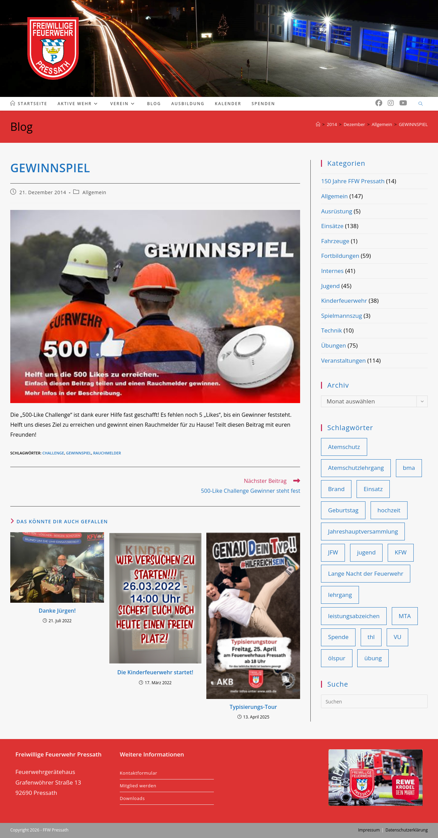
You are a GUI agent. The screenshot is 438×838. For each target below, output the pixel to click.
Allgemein (94, 192)
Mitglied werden (138, 786)
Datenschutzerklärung (406, 830)
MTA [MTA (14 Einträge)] (405, 616)
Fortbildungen (340, 256)
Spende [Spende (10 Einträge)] (338, 637)
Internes (332, 271)
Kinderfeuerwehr (344, 300)
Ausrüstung (336, 211)
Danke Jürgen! (57, 610)
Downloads (132, 798)
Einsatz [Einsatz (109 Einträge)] (373, 489)
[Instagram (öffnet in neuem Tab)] (391, 103)
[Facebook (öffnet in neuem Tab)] (379, 103)
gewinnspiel (78, 452)
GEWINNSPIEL (413, 124)
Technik (331, 330)
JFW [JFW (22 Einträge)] (333, 552)
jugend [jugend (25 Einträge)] (366, 552)
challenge (53, 452)
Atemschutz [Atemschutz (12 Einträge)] (344, 447)
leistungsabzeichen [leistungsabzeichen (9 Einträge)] (354, 616)
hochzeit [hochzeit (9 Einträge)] (388, 510)
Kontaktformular (138, 773)
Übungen (333, 345)
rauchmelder (107, 452)
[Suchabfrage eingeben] (374, 701)
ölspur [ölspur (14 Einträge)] (336, 658)
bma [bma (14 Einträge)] (409, 468)
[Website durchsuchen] (420, 104)
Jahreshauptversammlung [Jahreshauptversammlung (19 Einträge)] (363, 531)
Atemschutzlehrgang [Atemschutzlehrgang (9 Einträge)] (356, 468)
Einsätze (332, 226)
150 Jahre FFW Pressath (352, 181)
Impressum (368, 830)
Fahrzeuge (335, 241)
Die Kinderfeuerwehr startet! (155, 672)
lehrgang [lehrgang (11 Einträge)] (340, 595)
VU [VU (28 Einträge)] (397, 637)
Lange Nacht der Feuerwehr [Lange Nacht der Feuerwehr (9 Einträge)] (365, 573)
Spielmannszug (341, 316)
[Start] (318, 124)
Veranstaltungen (343, 360)
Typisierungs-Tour (253, 707)
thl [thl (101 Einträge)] (371, 637)
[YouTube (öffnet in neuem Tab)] (403, 103)
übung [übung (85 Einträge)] (373, 658)
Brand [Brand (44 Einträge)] (336, 489)
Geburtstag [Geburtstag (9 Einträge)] (343, 510)
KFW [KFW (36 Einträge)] (401, 552)
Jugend (330, 286)
